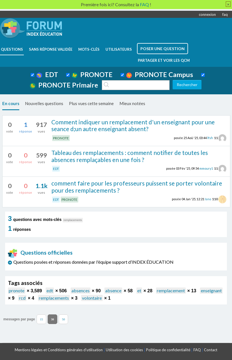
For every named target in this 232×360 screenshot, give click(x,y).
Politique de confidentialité (168, 350)
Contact (210, 350)
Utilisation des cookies (124, 350)
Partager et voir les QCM (164, 60)
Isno (208, 199)
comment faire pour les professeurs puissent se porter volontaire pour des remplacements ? (136, 187)
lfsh (210, 138)
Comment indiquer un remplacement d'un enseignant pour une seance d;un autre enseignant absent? (133, 125)
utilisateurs (119, 49)
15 (41, 319)
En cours (10, 103)
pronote (16, 290)
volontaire (92, 298)
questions (12, 49)
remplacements (54, 298)
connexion (207, 14)
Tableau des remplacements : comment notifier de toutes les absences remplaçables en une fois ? (129, 156)
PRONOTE (92, 74)
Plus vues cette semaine (91, 103)
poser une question (162, 48)
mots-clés (89, 49)
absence (113, 290)
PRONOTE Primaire (64, 85)
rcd (22, 298)
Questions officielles (40, 252)
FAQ (197, 350)
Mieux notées (132, 103)
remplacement (171, 290)
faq (225, 14)
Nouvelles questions (44, 103)
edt (50, 290)
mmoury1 (206, 168)
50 (63, 319)
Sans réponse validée (50, 49)
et (139, 290)
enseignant (211, 290)
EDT (47, 74)
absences (80, 290)
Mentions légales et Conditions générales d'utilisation (59, 350)
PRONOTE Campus (159, 74)
